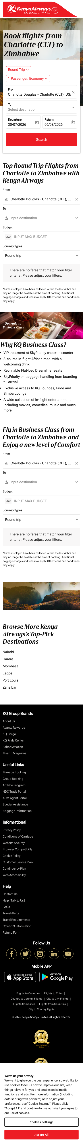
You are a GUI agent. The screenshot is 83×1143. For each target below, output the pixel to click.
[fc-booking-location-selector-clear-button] (74, 92)
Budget (7, 227)
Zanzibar (9, 687)
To (9, 104)
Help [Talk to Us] (14, 900)
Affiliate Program (14, 785)
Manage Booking (14, 772)
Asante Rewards (14, 727)
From (11, 89)
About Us (9, 721)
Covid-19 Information (17, 926)
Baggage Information (17, 811)
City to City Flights (57, 998)
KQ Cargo (9, 734)
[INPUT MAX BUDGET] (44, 237)
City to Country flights (41, 1009)
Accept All (42, 1135)
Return (49, 119)
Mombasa (11, 666)
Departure (14, 119)
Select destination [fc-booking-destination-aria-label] (22, 109)
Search (41, 139)
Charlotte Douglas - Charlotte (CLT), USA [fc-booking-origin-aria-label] (39, 94)
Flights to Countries (28, 993)
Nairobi (8, 652)
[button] (28, 78)
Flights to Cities (53, 993)
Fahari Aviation (13, 747)
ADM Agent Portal (15, 798)
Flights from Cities (24, 1004)
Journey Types (12, 246)
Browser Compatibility (17, 849)
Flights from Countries (52, 1004)
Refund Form (11, 932)
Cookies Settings (41, 1122)
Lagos (7, 673)
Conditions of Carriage (18, 836)
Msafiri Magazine (14, 753)
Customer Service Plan (18, 862)
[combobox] (41, 199)
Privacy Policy (12, 830)
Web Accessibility (14, 875)
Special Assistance (15, 804)
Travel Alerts (11, 913)
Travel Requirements (16, 919)
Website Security (14, 843)
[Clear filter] (76, 199)
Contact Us (10, 894)
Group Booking (13, 778)
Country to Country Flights (26, 998)
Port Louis (10, 680)
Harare (8, 659)
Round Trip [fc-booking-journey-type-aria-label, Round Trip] (16, 70)
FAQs (6, 907)
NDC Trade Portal (14, 791)
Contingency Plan (14, 868)
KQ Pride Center (13, 740)
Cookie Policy (11, 855)
